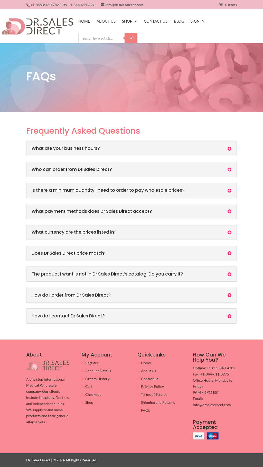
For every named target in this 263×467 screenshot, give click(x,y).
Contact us (149, 379)
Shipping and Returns (158, 402)
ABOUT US (106, 21)
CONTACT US (155, 21)
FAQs (145, 410)
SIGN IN (197, 21)
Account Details (98, 371)
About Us (148, 371)
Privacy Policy (152, 386)
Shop (89, 402)
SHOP (127, 21)
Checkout (93, 394)
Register (91, 363)
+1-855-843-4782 (44, 5)
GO (131, 38)
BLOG (179, 21)
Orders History (97, 379)
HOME (84, 21)
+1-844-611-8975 (82, 5)
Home (146, 363)
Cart (88, 386)
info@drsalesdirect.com (212, 404)
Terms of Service (154, 394)
